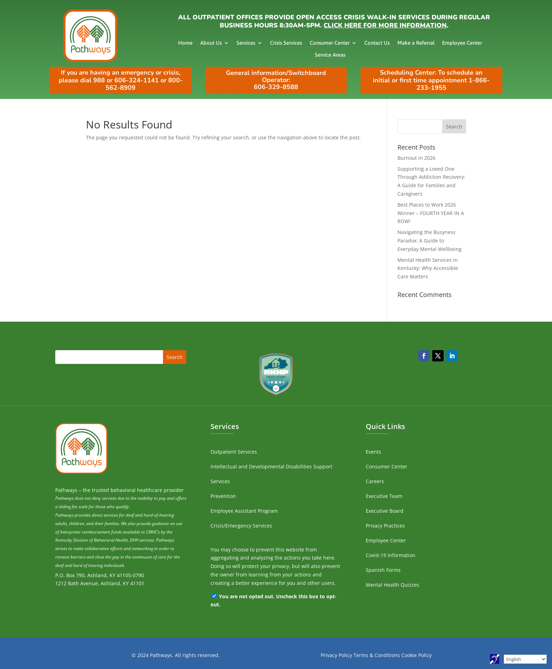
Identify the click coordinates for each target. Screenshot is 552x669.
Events (373, 451)
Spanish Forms (383, 570)
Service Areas (330, 55)
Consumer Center (330, 43)
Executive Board (384, 510)
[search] (431, 126)
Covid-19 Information (390, 555)
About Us (211, 43)
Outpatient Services (234, 451)
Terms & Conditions (376, 655)
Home (185, 43)
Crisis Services (286, 43)
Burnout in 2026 (416, 157)
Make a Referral (415, 43)
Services (246, 43)
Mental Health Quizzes (392, 584)
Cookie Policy (416, 655)
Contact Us (377, 43)
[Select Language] (525, 659)
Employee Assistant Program (244, 510)
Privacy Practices (385, 525)
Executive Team (384, 496)
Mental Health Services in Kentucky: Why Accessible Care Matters (427, 268)
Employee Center (462, 43)
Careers (375, 481)
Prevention (223, 496)
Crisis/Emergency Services (241, 525)
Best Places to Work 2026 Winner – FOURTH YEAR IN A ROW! (430, 213)
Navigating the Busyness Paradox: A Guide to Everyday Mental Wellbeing (429, 240)
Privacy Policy (336, 655)
